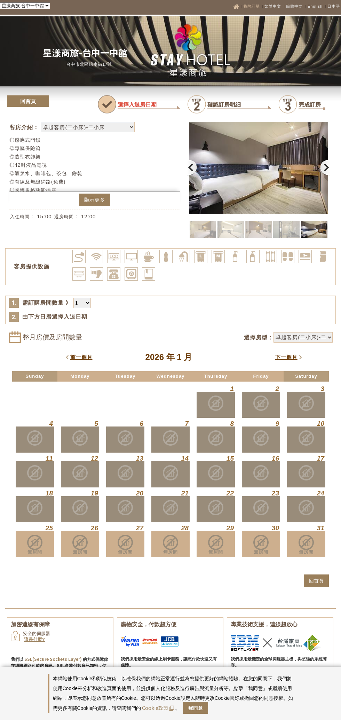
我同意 (195, 707)
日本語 (333, 6)
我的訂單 (252, 6)
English (315, 6)
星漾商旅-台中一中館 (85, 52)
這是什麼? (34, 639)
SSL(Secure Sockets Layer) (53, 659)
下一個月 (286, 357)
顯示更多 (94, 200)
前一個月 (81, 357)
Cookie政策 (158, 707)
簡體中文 (294, 6)
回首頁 (28, 101)
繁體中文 (272, 6)
